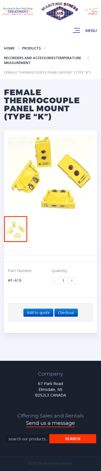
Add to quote (38, 312)
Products (31, 48)
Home (9, 48)
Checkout (66, 312)
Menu (91, 30)
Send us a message (50, 423)
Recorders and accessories (30, 57)
